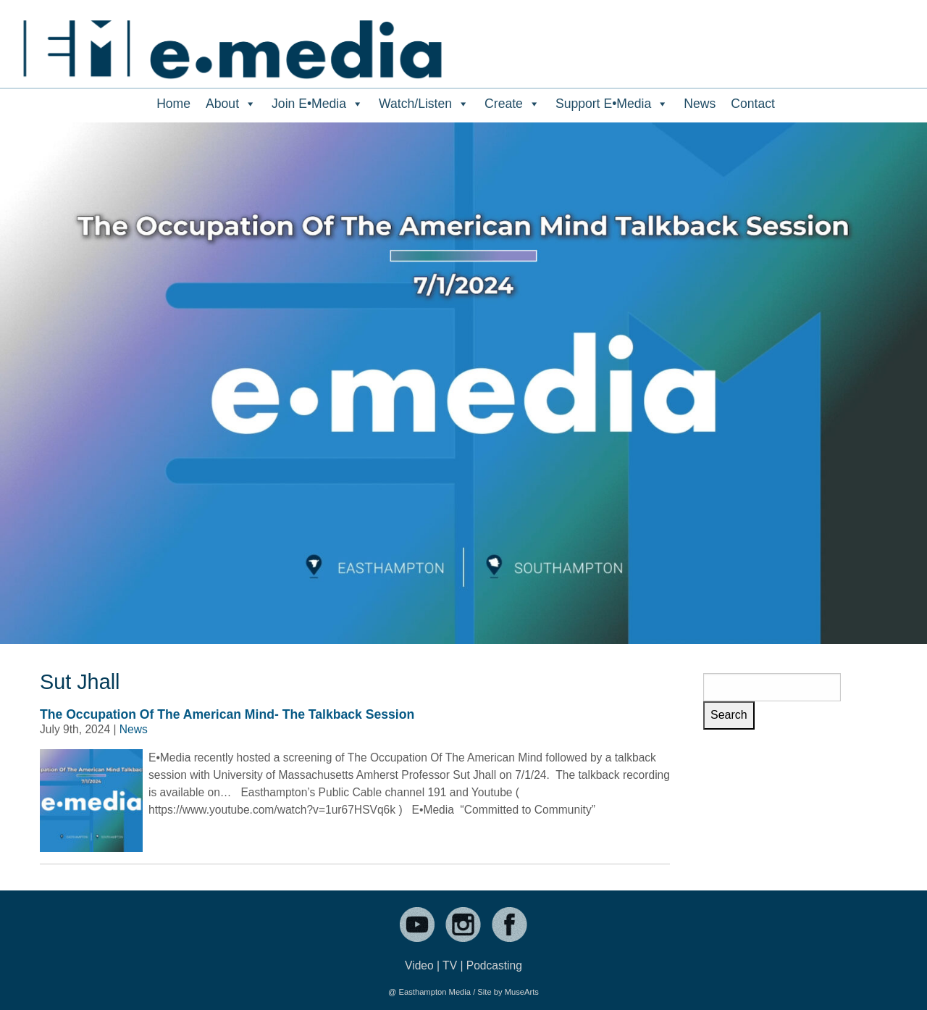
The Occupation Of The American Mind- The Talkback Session (227, 714)
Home (173, 103)
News (700, 103)
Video (419, 965)
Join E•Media (318, 103)
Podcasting (494, 965)
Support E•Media (611, 103)
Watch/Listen (424, 103)
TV (449, 965)
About (231, 103)
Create (512, 103)
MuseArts (522, 992)
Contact (753, 103)
